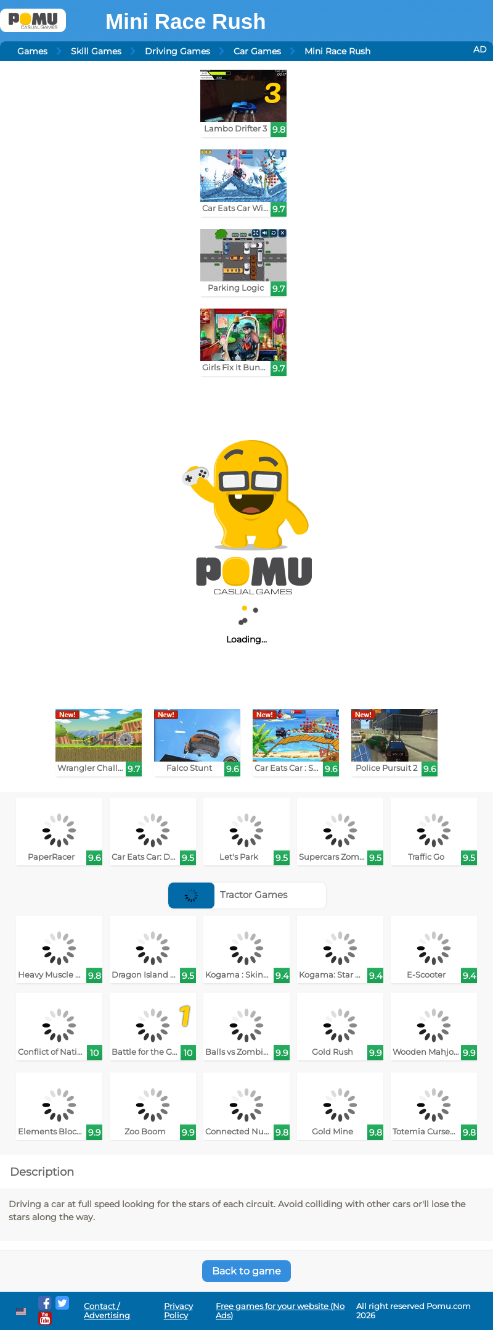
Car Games (257, 51)
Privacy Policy (178, 1311)
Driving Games (177, 51)
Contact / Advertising (107, 1311)
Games (32, 51)
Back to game (246, 1271)
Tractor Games (227, 894)
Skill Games (96, 51)
